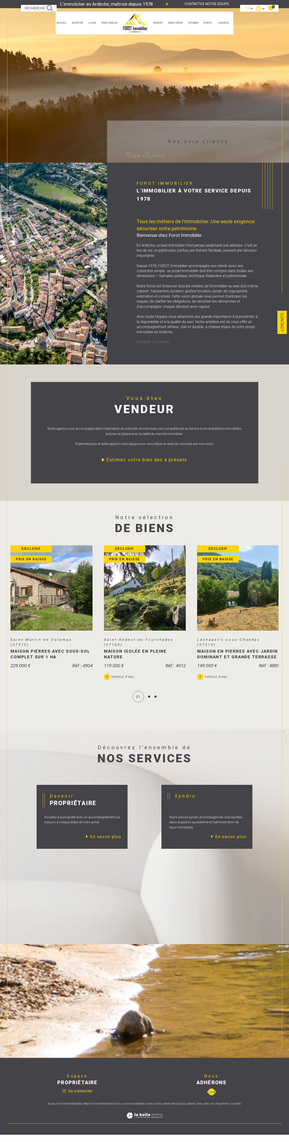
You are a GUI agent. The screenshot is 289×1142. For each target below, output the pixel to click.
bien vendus (109, 22)
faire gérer (175, 22)
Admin (191, 1111)
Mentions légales (174, 1111)
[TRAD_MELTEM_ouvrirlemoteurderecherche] (39, 8)
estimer (193, 22)
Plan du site (153, 1111)
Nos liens (203, 1111)
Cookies (236, 1111)
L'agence (223, 22)
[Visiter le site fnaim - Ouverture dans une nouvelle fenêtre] (211, 1099)
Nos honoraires (134, 1111)
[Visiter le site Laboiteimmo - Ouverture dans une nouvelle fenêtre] (144, 1128)
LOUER (92, 22)
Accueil (62, 22)
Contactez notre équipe (207, 4)
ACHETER (77, 22)
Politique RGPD (220, 1111)
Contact (282, 322)
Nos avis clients (198, 141)
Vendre (158, 22)
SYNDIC (208, 22)
